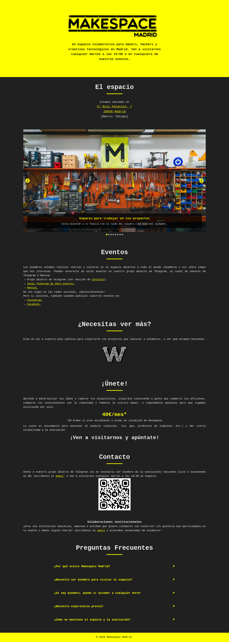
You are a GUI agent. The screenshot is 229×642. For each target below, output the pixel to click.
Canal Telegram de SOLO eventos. (51, 283)
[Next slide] (201, 181)
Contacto (98, 279)
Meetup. (32, 287)
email (59, 476)
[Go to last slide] (27, 181)
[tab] (106, 235)
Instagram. (35, 300)
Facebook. (34, 304)
